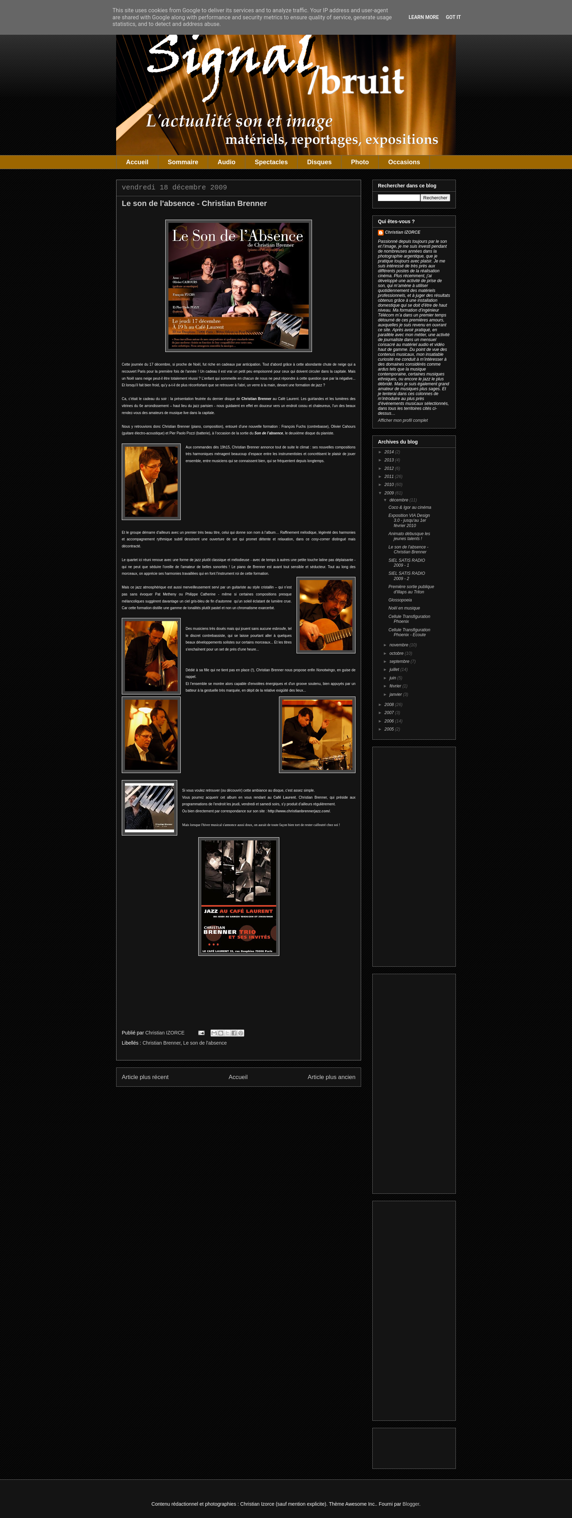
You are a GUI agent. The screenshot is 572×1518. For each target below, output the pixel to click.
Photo (360, 162)
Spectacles (271, 162)
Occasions (404, 162)
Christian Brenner (161, 1043)
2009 (390, 493)
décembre (400, 500)
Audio (226, 162)
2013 (390, 460)
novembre (400, 645)
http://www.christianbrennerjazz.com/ (299, 811)
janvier (396, 694)
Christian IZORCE (402, 232)
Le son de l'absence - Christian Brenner (408, 549)
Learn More (423, 17)
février (396, 686)
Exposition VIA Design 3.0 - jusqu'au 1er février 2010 (409, 520)
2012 (390, 468)
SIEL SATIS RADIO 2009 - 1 (406, 563)
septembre (400, 661)
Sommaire (183, 162)
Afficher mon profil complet (403, 420)
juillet (395, 669)
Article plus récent (145, 1077)
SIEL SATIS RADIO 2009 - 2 (406, 576)
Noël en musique (404, 608)
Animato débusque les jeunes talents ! (409, 536)
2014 (390, 452)
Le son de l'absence (205, 1043)
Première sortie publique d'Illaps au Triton (411, 589)
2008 (390, 704)
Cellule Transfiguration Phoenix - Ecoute (409, 632)
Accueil (137, 162)
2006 (390, 721)
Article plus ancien (331, 1077)
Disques (319, 162)
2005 (390, 729)
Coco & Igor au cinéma (409, 507)
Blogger (411, 1504)
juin (393, 677)
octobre (397, 653)
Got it (453, 17)
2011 (390, 476)
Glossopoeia (400, 600)
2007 (390, 712)
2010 (390, 484)
